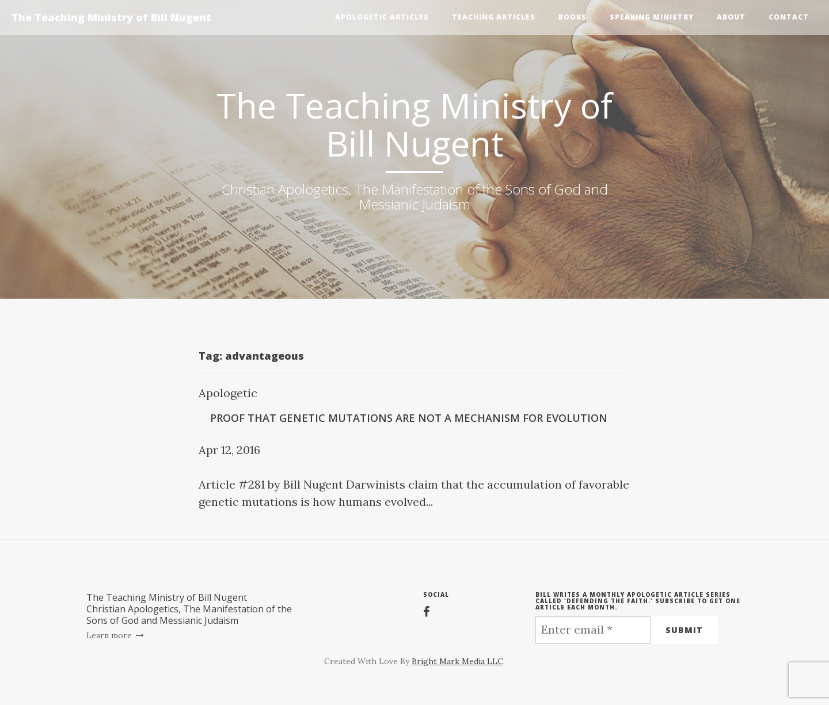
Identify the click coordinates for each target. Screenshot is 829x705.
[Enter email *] (593, 630)
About (731, 17)
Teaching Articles (493, 17)
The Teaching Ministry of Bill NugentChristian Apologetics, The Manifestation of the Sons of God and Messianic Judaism (189, 609)
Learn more (115, 635)
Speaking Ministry (652, 17)
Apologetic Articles (382, 17)
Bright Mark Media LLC (457, 661)
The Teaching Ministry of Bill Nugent (111, 17)
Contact (789, 17)
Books (572, 17)
